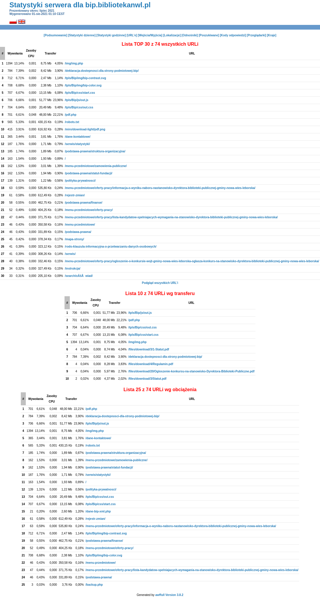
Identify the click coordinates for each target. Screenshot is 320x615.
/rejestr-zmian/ (75, 195)
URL (192, 53)
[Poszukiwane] (209, 35)
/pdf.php (70, 114)
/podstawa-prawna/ (78, 232)
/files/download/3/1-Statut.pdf (148, 349)
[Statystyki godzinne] (111, 35)
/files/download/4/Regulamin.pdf (150, 364)
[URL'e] (132, 35)
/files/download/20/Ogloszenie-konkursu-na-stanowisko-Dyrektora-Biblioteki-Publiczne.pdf (191, 371)
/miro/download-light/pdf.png (85, 129)
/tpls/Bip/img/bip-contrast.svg (85, 78)
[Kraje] (271, 35)
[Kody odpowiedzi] (233, 35)
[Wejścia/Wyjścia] (150, 35)
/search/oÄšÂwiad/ (79, 275)
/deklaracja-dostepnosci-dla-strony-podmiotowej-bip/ (102, 70)
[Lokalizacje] (172, 35)
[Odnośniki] (190, 35)
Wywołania (15, 53)
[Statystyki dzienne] (82, 35)
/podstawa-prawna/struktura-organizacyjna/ (95, 151)
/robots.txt (72, 122)
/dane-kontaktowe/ (77, 136)
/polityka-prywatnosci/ (80, 180)
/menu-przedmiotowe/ (80, 224)
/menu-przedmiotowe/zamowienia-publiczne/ (96, 166)
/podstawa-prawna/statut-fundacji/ (88, 173)
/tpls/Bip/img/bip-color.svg (83, 85)
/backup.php (94, 584)
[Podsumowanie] (55, 35)
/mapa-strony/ (74, 239)
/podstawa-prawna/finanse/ (83, 202)
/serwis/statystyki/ (77, 144)
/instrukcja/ (72, 268)
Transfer (50, 53)
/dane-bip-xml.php (98, 511)
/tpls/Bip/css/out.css (79, 107)
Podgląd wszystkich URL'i (160, 282)
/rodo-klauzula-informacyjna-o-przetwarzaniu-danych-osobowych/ (110, 246)
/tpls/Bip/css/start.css (80, 92)
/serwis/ (70, 253)
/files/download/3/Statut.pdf (147, 378)
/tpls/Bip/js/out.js (76, 100)
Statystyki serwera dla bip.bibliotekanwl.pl (79, 5)
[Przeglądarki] (256, 35)
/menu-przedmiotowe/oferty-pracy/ (89, 210)
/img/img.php (74, 63)
